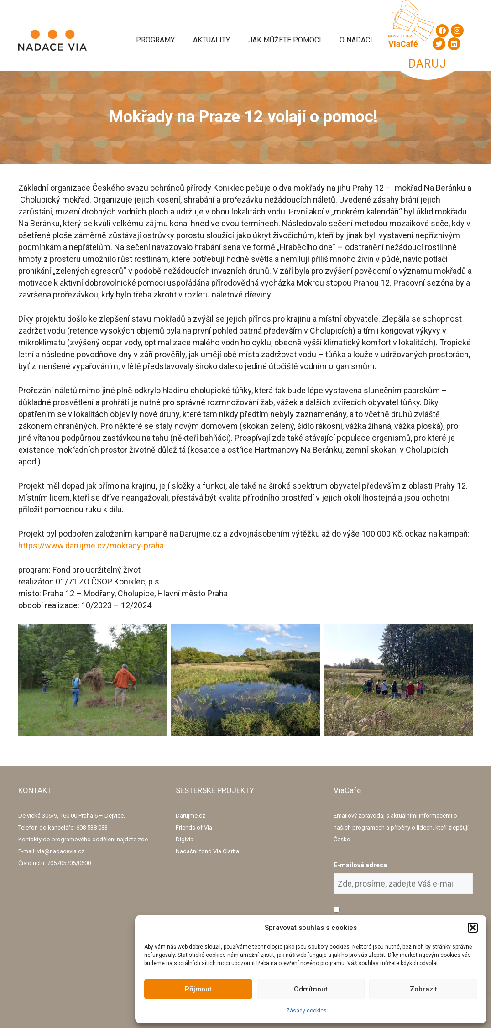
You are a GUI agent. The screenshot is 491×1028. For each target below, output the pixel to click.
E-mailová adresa (360, 865)
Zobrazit (423, 989)
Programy (155, 40)
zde (143, 839)
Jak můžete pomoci (284, 40)
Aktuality (211, 40)
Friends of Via (194, 827)
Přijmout (198, 989)
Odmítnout (311, 989)
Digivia (184, 839)
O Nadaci (356, 40)
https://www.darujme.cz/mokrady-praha (91, 545)
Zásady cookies (306, 1010)
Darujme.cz (190, 815)
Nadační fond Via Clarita (207, 851)
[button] (472, 927)
